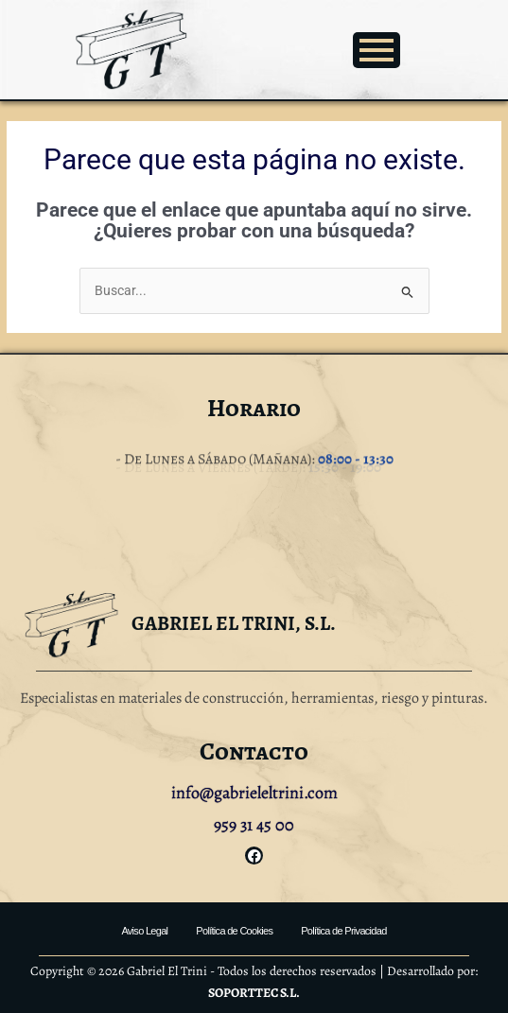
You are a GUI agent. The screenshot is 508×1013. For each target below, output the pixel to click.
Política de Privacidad (343, 930)
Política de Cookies (234, 930)
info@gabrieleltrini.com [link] (254, 792)
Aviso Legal (144, 930)
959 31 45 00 (254, 824)
